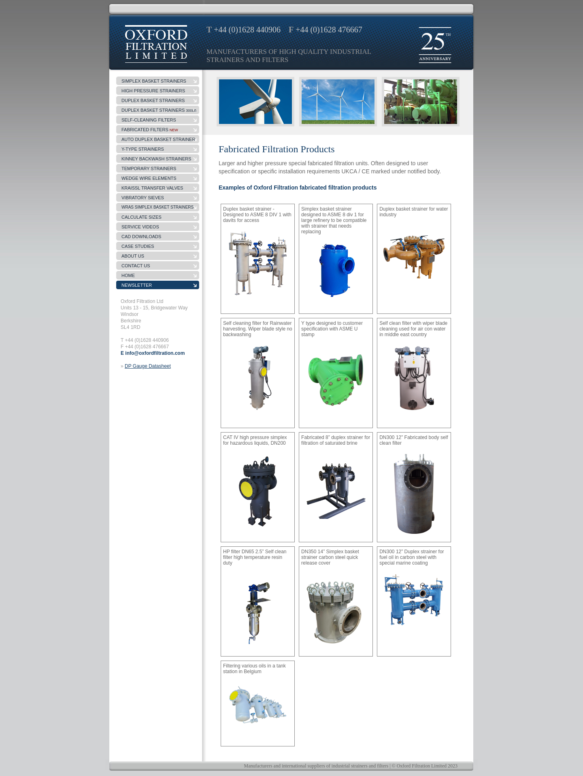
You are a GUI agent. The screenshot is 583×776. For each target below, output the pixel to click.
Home (128, 275)
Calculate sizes (141, 217)
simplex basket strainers (153, 81)
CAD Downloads (141, 236)
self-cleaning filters (148, 119)
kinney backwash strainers (156, 158)
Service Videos (140, 226)
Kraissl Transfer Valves (152, 187)
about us (132, 256)
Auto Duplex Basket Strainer (158, 139)
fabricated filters (149, 129)
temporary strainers (148, 168)
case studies (137, 246)
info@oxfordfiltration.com (155, 353)
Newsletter (136, 285)
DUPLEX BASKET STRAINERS (158, 110)
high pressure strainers (153, 90)
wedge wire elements (149, 178)
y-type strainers (142, 149)
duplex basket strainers (153, 100)
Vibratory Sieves (142, 197)
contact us (135, 265)
